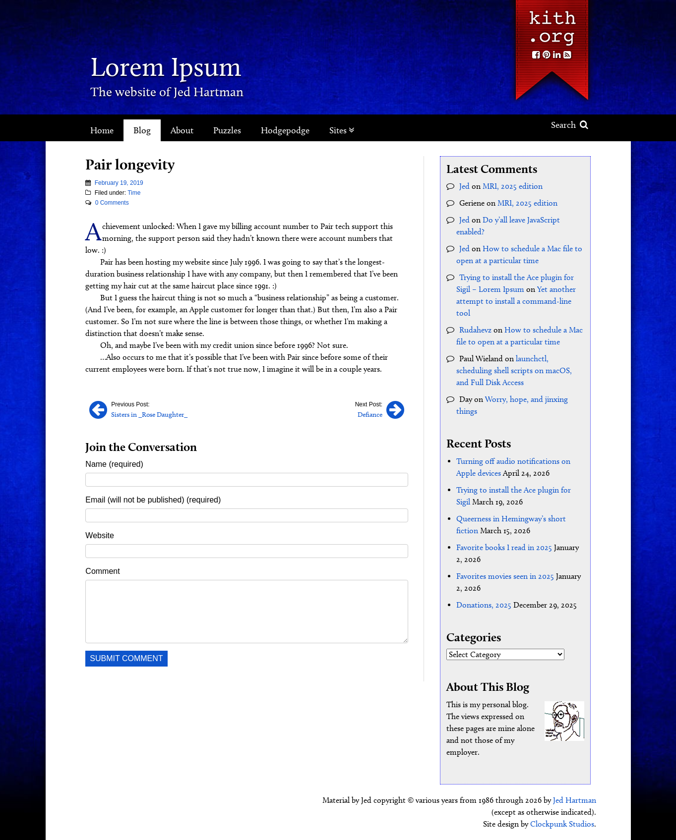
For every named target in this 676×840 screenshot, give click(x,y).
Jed (464, 186)
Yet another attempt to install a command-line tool (516, 301)
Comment (102, 571)
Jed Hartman (574, 800)
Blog (142, 130)
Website (99, 535)
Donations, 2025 (483, 605)
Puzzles (227, 130)
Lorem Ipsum (166, 67)
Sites (342, 130)
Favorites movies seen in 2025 (505, 576)
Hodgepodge (285, 130)
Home (102, 130)
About (182, 130)
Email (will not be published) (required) (153, 500)
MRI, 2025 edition (513, 186)
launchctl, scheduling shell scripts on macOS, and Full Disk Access (514, 370)
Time (133, 192)
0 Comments (112, 202)
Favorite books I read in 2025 (504, 547)
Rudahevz (475, 330)
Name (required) (114, 464)
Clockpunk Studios (562, 824)
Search (569, 124)
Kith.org (551, 24)
